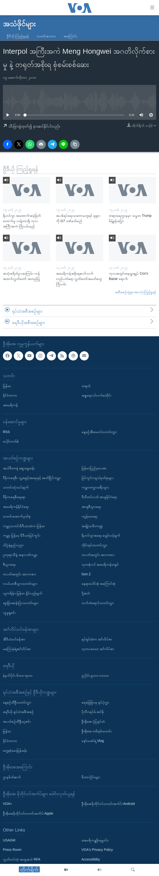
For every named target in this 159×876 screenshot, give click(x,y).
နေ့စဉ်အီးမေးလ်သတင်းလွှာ (99, 432)
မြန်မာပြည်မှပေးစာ (94, 468)
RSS (6, 432)
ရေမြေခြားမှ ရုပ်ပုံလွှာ (96, 702)
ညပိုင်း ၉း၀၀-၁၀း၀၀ (95, 675)
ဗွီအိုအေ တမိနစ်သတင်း (97, 731)
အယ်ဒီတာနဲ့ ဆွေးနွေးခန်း (19, 468)
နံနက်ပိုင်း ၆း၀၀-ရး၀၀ (18, 675)
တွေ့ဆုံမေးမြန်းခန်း (15, 750)
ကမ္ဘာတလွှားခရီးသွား (95, 487)
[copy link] (74, 144)
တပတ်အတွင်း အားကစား (19, 574)
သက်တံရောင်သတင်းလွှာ (98, 603)
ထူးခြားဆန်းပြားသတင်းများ (20, 603)
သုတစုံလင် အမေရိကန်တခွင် (100, 564)
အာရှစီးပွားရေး (91, 507)
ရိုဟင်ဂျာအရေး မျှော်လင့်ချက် (101, 535)
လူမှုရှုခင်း (9, 612)
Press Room (12, 850)
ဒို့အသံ (86, 593)
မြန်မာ (7, 386)
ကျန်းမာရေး (89, 516)
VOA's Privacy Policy (97, 850)
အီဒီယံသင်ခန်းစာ (14, 639)
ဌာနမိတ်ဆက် (12, 777)
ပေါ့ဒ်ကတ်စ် (11, 441)
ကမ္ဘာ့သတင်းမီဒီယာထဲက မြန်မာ (24, 526)
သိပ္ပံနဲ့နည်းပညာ (13, 545)
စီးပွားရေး (9, 564)
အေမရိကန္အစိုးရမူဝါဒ (95, 840)
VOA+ (7, 804)
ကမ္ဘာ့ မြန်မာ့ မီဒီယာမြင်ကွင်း (21, 535)
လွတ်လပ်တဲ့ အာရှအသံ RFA (21, 859)
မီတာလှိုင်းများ (91, 777)
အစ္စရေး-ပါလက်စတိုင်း (96, 395)
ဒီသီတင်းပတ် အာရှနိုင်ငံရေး (99, 497)
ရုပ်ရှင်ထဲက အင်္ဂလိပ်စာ (97, 639)
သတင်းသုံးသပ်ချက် (16, 487)
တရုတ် (86, 386)
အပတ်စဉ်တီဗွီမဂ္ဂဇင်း (17, 721)
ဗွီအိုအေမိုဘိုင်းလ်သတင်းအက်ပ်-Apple (28, 813)
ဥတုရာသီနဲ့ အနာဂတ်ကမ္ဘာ (20, 555)
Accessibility (91, 859)
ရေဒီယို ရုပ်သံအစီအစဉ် (18, 712)
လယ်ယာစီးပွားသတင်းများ (20, 583)
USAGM (9, 840)
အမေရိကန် (10, 405)
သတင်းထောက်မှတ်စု (17, 516)
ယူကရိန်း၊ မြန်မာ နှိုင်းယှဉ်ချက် (22, 593)
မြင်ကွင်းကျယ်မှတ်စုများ (97, 477)
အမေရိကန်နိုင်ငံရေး (16, 507)
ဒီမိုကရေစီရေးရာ (14, 497)
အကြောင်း (70, 36)
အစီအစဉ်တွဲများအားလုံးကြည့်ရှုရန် (135, 292)
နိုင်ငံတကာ (10, 395)
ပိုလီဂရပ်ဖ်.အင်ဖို (93, 712)
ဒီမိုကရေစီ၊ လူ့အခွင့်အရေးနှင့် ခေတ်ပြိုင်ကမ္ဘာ (32, 477)
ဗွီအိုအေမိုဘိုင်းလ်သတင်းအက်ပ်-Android (108, 804)
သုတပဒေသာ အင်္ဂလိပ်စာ (98, 649)
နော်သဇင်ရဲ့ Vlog (93, 741)
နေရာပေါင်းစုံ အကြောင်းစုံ (99, 583)
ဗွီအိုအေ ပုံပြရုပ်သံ (93, 721)
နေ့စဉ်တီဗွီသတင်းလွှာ (17, 702)
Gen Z (86, 574)
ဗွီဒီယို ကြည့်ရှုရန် (18, 36)
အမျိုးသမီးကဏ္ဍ (92, 526)
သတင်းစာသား (46, 36)
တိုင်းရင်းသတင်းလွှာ (94, 545)
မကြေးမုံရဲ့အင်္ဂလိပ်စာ (17, 649)
